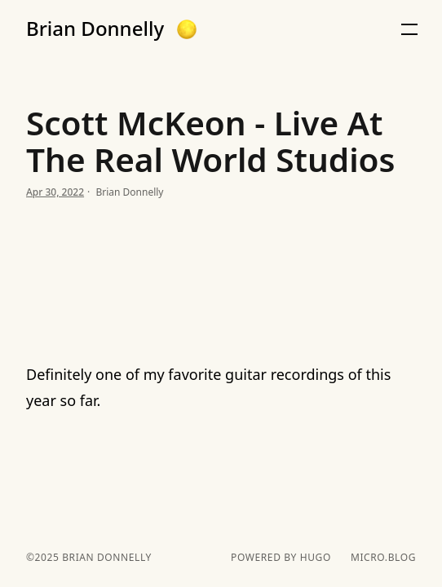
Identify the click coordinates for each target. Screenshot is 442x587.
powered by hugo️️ (281, 557)
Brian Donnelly (95, 28)
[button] (187, 29)
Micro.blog (383, 557)
